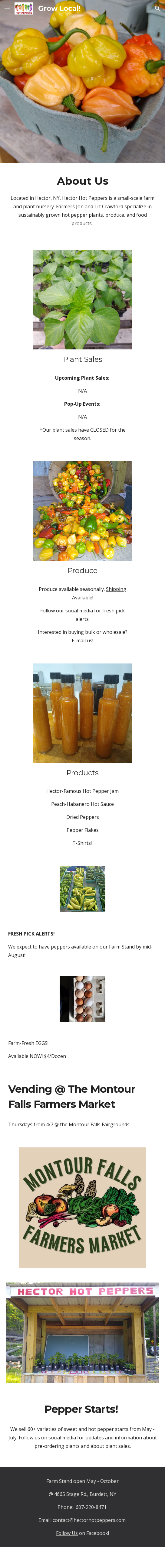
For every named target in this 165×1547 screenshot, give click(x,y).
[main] (82, 202)
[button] (7, 8)
